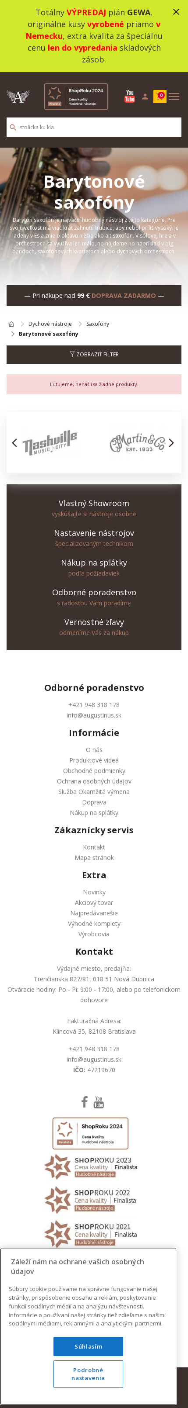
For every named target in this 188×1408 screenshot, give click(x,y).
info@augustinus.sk (94, 715)
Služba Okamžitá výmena (94, 791)
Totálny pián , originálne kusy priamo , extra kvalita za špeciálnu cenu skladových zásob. (94, 36)
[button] (17, 442)
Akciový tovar (94, 902)
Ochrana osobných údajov (94, 781)
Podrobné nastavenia (88, 1389)
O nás (94, 749)
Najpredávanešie (94, 913)
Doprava (94, 802)
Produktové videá (94, 760)
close (176, 12)
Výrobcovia (94, 934)
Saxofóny (97, 324)
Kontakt (94, 847)
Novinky (94, 892)
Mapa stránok (94, 857)
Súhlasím (88, 1361)
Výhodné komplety (94, 923)
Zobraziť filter (94, 354)
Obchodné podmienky (94, 770)
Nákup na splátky (94, 812)
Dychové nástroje (50, 324)
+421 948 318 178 (94, 705)
